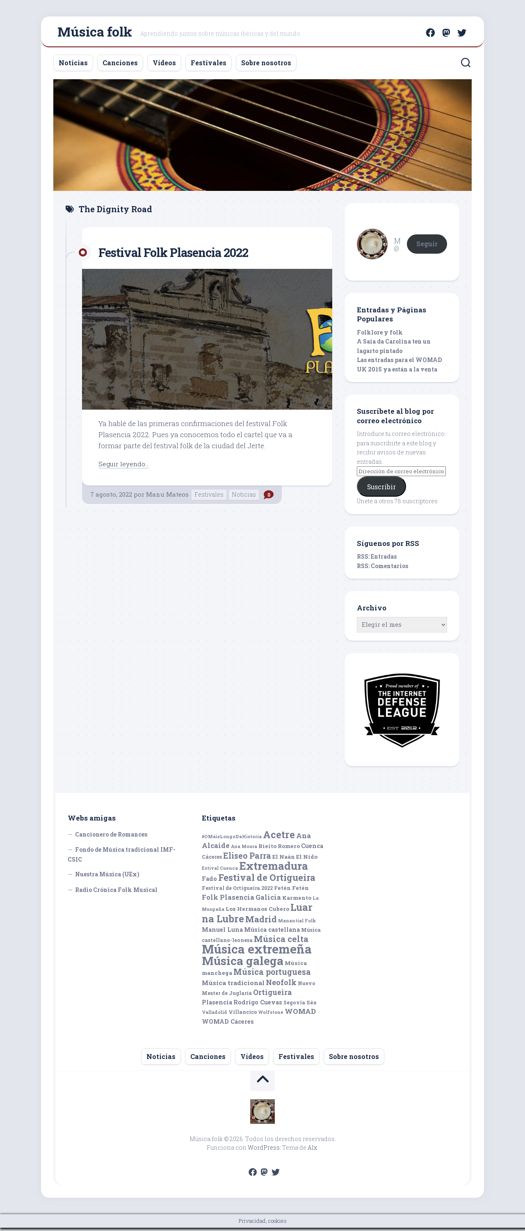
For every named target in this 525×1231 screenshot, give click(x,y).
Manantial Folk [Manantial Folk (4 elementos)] (297, 924)
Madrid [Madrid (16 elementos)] (261, 922)
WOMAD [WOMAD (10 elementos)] (300, 1015)
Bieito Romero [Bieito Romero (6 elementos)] (279, 849)
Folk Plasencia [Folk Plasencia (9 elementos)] (228, 900)
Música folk (94, 33)
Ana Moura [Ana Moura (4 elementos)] (244, 850)
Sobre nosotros (266, 66)
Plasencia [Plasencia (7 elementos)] (217, 1005)
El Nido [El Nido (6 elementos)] (306, 860)
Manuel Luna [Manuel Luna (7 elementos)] (222, 933)
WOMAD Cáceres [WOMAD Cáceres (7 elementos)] (228, 1025)
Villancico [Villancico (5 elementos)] (242, 1015)
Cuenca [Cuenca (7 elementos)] (312, 849)
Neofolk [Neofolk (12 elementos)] (281, 985)
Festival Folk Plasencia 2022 (183, 255)
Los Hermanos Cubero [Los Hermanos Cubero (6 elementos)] (257, 912)
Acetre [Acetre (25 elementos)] (279, 837)
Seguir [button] (427, 247)
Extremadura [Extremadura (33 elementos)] (273, 869)
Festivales (208, 66)
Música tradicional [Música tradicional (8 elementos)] (233, 986)
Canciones (120, 66)
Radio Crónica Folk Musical (116, 893)
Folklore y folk (380, 335)
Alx (312, 1151)
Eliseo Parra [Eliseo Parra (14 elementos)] (247, 859)
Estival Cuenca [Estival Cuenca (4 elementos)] (220, 872)
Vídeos (164, 66)
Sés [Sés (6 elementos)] (311, 1005)
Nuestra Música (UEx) (107, 878)
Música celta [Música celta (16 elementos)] (281, 942)
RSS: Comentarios (382, 569)
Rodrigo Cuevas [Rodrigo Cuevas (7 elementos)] (257, 1005)
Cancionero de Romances (111, 837)
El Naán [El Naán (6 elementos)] (283, 860)
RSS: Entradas (377, 560)
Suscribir (381, 490)
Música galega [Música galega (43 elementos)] (242, 964)
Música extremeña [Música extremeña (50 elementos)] (257, 952)
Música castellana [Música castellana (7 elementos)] (272, 933)
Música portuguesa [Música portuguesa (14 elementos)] (272, 975)
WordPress (264, 1151)
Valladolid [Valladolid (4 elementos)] (214, 1016)
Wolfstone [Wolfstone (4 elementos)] (270, 1016)
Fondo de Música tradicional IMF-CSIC (122, 858)
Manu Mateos (167, 497)
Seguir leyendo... (125, 467)
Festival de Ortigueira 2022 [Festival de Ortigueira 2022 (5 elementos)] (237, 891)
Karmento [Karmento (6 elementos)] (296, 901)
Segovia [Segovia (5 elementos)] (294, 1005)
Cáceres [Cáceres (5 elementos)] (212, 860)
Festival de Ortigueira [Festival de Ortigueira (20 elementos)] (266, 881)
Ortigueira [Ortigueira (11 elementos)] (272, 996)
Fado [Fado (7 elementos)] (209, 882)
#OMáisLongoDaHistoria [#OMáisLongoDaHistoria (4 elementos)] (232, 840)
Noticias (73, 66)
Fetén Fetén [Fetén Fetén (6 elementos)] (291, 891)
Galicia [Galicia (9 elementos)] (268, 900)
